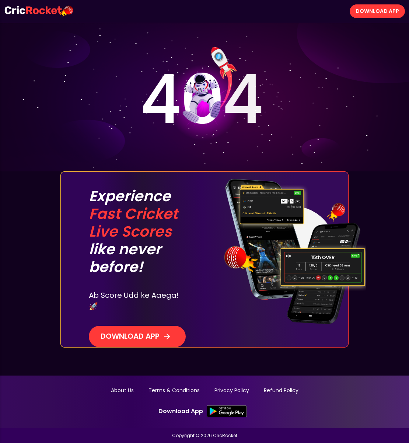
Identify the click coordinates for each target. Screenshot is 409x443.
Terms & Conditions (174, 390)
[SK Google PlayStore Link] (227, 411)
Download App (377, 11)
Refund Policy (281, 390)
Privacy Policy (231, 390)
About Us (122, 390)
